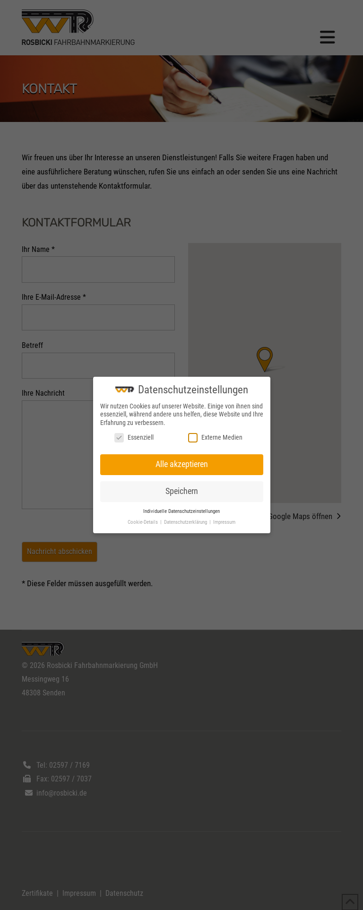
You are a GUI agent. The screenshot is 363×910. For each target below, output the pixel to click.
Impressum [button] (224, 522)
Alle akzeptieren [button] (182, 464)
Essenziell (134, 437)
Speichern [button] (181, 491)
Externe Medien (215, 437)
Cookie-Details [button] (143, 522)
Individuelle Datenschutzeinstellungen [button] (181, 511)
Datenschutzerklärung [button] (186, 522)
